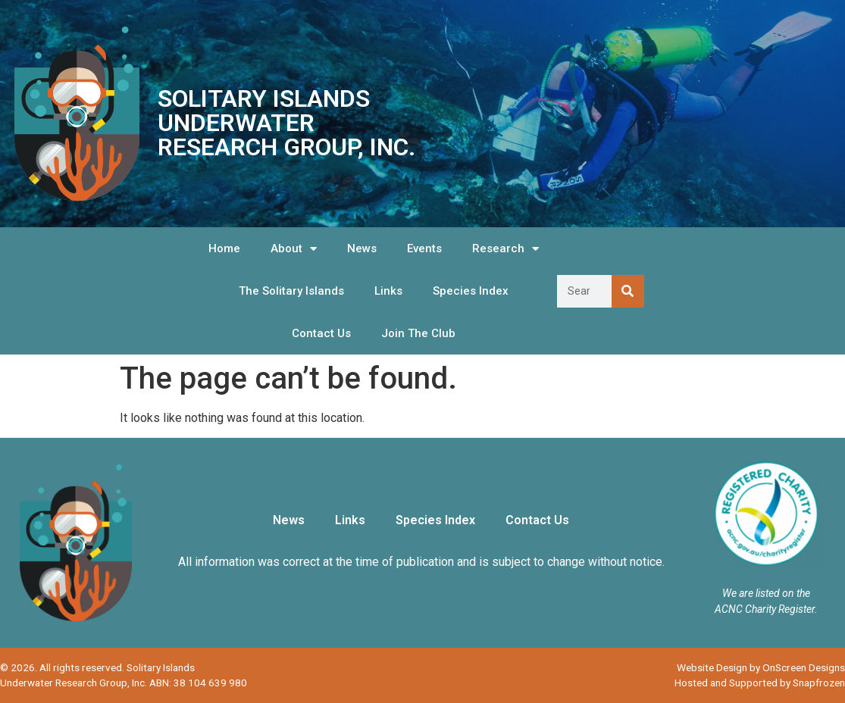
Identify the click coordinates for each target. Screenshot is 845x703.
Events (424, 248)
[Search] (628, 291)
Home (224, 248)
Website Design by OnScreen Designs (761, 667)
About (294, 249)
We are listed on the (766, 593)
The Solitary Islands (291, 291)
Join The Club (418, 333)
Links (388, 291)
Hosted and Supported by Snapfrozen (759, 682)
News (362, 248)
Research (505, 249)
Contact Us (321, 333)
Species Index (471, 291)
